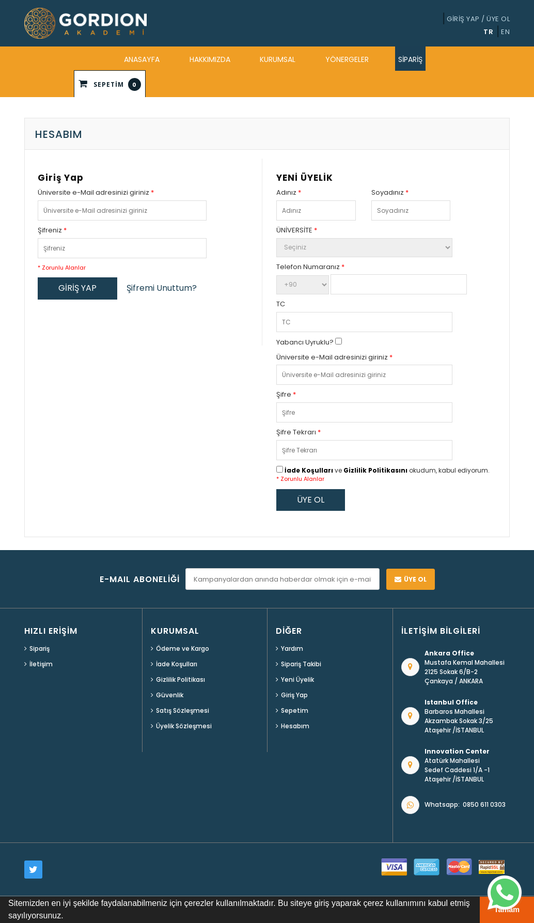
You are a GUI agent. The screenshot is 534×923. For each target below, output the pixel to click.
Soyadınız (390, 192)
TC (280, 304)
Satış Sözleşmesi (182, 710)
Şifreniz (52, 230)
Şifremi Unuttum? (162, 288)
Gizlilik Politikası (180, 679)
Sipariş (39, 648)
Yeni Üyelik (297, 679)
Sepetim (294, 710)
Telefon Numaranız (310, 267)
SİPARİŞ (410, 59)
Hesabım (295, 726)
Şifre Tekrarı (298, 432)
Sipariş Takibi (301, 664)
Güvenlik (169, 695)
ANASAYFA (142, 59)
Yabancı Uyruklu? (309, 342)
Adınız (288, 192)
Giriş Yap (294, 695)
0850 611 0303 (484, 804)
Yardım (292, 648)
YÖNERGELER (347, 59)
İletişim (41, 664)
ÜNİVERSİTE (296, 230)
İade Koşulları (309, 470)
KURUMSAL (277, 59)
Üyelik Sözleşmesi (184, 726)
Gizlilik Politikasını (375, 470)
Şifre (286, 394)
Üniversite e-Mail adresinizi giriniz (96, 192)
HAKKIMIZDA (210, 59)
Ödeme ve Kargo (182, 648)
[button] (67, 916)
